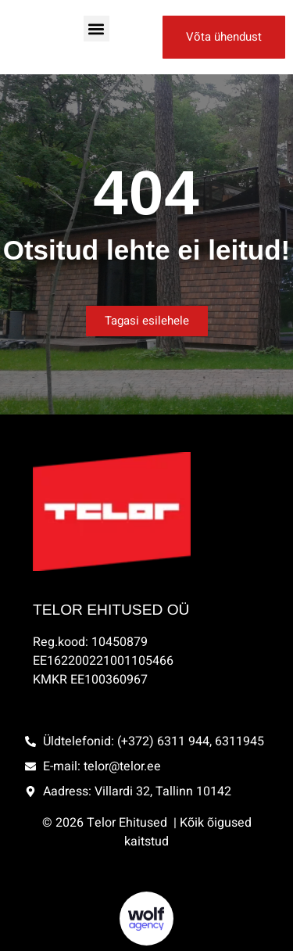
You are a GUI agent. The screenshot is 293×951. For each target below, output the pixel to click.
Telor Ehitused (128, 822)
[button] (96, 28)
